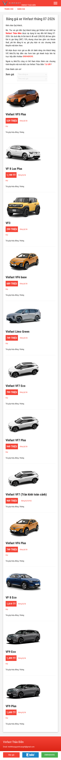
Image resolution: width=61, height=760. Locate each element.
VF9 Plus (11, 706)
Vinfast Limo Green (17, 331)
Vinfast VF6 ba (16, 277)
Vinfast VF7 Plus (16, 440)
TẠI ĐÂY (47, 64)
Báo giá (11, 755)
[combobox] (32, 75)
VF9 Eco (11, 652)
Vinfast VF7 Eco (15, 386)
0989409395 (50, 755)
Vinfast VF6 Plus (16, 543)
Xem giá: (10, 74)
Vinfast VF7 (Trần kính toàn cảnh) (26, 494)
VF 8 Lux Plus (14, 169)
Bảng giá (21, 9)
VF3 (8, 223)
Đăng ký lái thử (26, 501)
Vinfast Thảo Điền (14, 33)
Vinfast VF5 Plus (16, 114)
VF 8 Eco (11, 597)
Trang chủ (8, 9)
